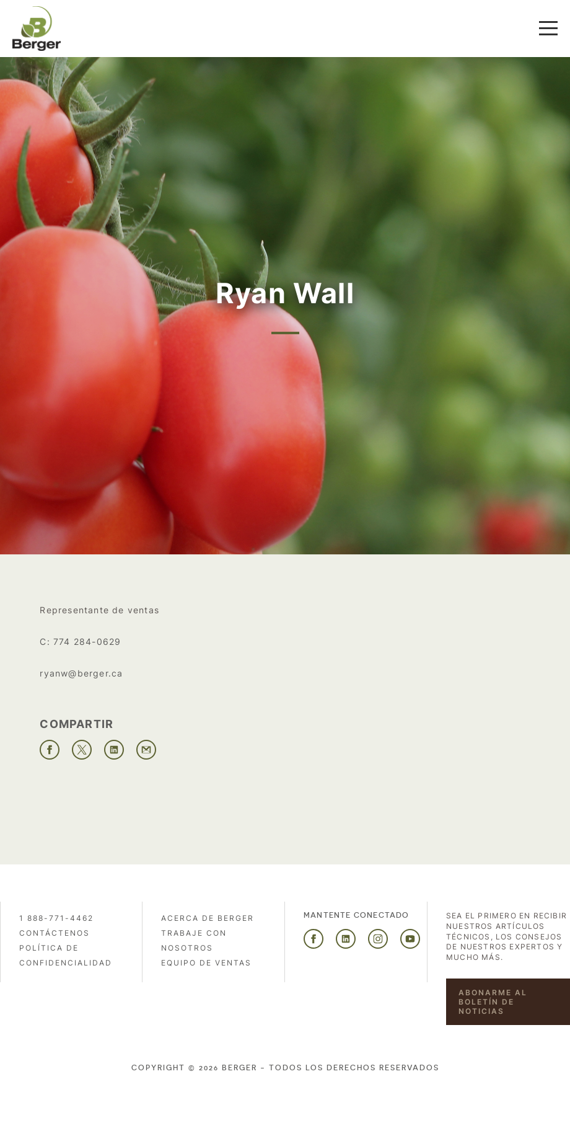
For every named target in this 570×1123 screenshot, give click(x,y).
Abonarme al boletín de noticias (492, 1002)
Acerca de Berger (207, 918)
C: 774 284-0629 (80, 641)
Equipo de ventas (206, 962)
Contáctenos (54, 933)
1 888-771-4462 (56, 918)
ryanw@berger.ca (81, 673)
